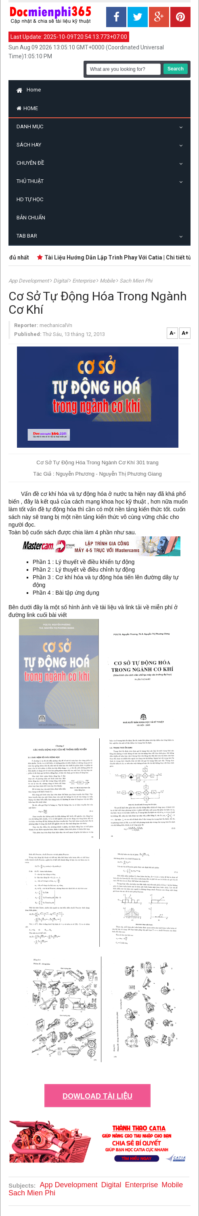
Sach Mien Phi (135, 281)
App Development (29, 281)
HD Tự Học (30, 199)
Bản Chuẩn (31, 218)
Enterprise (84, 281)
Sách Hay (31, 145)
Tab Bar (29, 236)
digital (61, 281)
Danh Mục (32, 126)
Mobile (108, 281)
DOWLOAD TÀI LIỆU (97, 1096)
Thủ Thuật (32, 181)
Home (29, 89)
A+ (185, 333)
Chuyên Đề (32, 163)
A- (173, 333)
